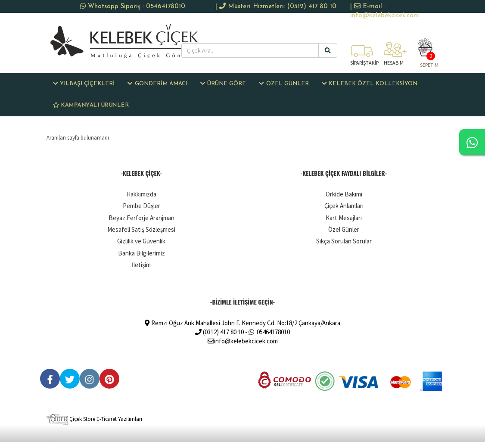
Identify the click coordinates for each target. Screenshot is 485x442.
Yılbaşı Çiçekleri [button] (84, 84)
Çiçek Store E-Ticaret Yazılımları (94, 419)
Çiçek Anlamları (344, 206)
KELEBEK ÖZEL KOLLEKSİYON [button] (369, 84)
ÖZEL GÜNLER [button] (283, 84)
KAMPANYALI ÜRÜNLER (91, 105)
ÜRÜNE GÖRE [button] (223, 84)
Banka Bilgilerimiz (141, 253)
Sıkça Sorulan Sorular (344, 241)
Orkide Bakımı (344, 194)
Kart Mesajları (344, 218)
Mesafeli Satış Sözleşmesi (141, 229)
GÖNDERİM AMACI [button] (157, 84)
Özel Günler (343, 229)
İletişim (141, 265)
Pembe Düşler (141, 206)
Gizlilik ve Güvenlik (141, 241)
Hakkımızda (141, 194)
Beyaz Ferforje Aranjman (141, 218)
